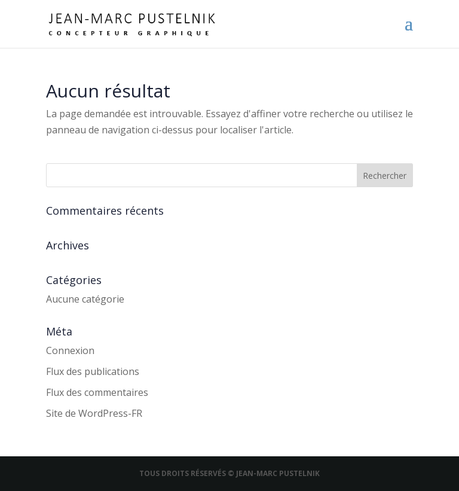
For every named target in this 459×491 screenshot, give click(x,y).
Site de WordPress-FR (94, 413)
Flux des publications (92, 371)
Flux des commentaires (97, 392)
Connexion (70, 350)
